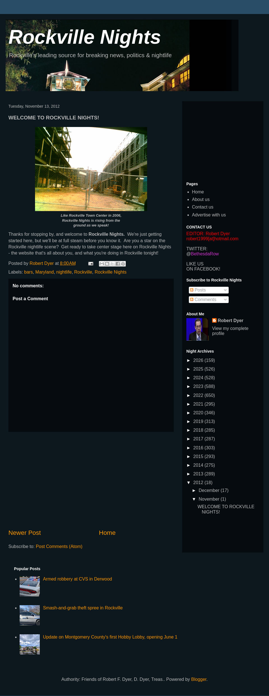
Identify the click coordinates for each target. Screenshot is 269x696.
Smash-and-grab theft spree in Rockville (83, 607)
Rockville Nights (84, 37)
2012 (199, 482)
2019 (199, 421)
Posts (198, 290)
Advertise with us (209, 214)
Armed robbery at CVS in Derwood (77, 579)
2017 (199, 438)
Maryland (44, 272)
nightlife (64, 272)
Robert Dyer (231, 320)
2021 (199, 404)
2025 (199, 369)
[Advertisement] (91, 480)
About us (201, 199)
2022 (199, 395)
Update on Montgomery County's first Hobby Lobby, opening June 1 (110, 637)
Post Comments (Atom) (59, 546)
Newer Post (24, 532)
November (210, 499)
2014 (199, 465)
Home (107, 532)
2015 (199, 456)
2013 (199, 473)
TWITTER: (197, 248)
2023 (199, 386)
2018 (199, 430)
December (210, 490)
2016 (199, 447)
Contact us (202, 207)
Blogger (198, 679)
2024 (199, 377)
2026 (199, 360)
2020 (199, 412)
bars (28, 272)
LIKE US (194, 264)
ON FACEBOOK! (203, 269)
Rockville (83, 272)
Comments (203, 299)
